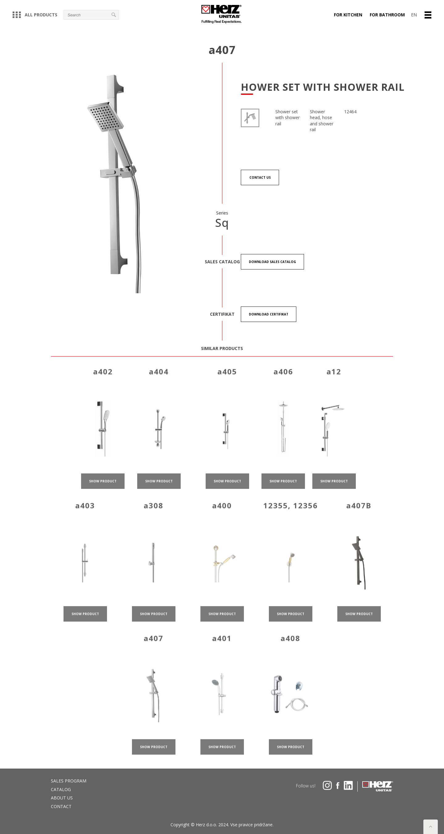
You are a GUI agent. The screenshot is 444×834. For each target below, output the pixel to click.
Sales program (68, 781)
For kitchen (348, 15)
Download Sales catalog (272, 262)
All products (34, 14)
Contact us (260, 177)
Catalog (61, 789)
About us (62, 798)
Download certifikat (268, 314)
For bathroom (387, 15)
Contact (61, 806)
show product (103, 495)
